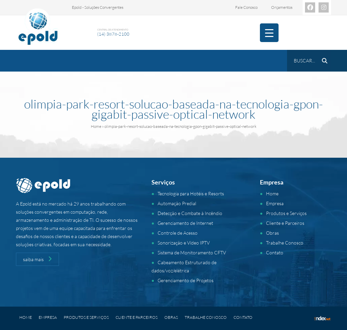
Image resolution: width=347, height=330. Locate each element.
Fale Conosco (246, 7)
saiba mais (37, 259)
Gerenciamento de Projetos (185, 280)
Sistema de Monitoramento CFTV (192, 252)
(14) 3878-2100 (113, 34)
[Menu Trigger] (269, 32)
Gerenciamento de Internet (185, 223)
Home (96, 126)
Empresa (275, 203)
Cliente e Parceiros (285, 223)
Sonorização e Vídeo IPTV (184, 243)
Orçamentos (281, 7)
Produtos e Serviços (286, 213)
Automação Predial (177, 203)
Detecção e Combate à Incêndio (190, 213)
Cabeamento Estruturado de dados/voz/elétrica (184, 266)
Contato (274, 252)
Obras (272, 233)
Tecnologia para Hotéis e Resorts (191, 193)
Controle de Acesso (178, 233)
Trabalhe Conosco (284, 243)
